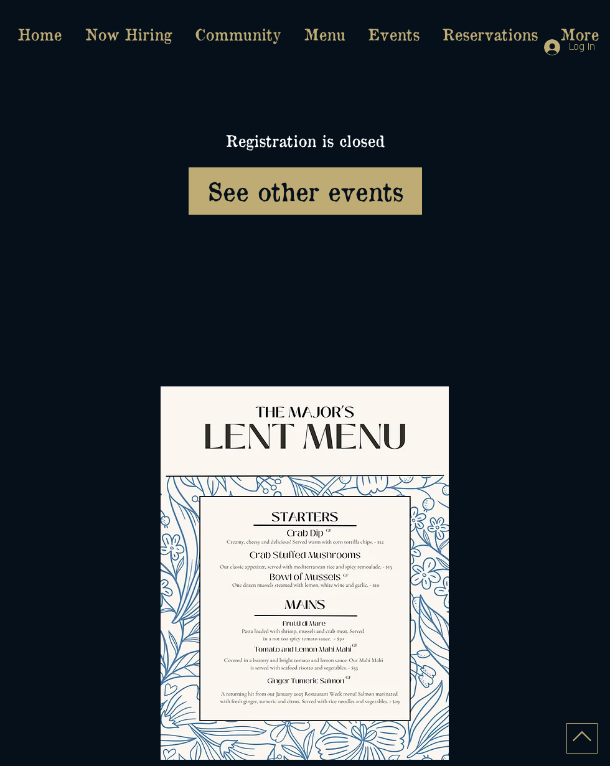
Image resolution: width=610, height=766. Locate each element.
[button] (324, 34)
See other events (305, 190)
